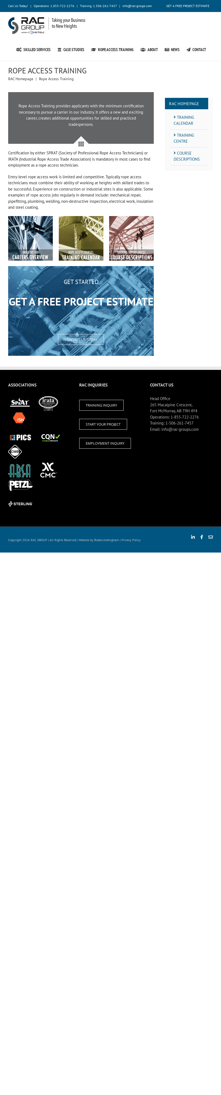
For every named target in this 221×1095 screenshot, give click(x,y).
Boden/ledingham (106, 540)
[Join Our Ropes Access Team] (30, 219)
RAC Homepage (184, 103)
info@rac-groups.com (137, 6)
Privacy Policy (131, 540)
